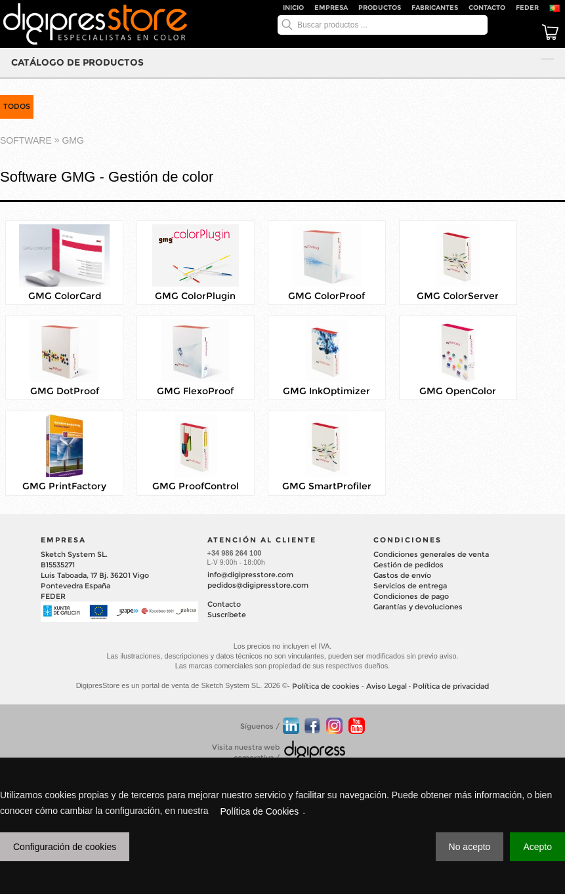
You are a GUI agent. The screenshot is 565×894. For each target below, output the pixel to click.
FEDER (527, 7)
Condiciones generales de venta (431, 554)
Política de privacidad (451, 686)
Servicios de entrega (410, 585)
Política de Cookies (259, 811)
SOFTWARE (26, 140)
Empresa (331, 7)
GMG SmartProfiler (326, 487)
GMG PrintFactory (64, 487)
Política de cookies (326, 686)
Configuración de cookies (64, 847)
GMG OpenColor (457, 391)
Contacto (487, 7)
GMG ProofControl (195, 487)
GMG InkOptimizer (326, 391)
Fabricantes (434, 7)
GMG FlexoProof (195, 391)
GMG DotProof (64, 391)
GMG (72, 140)
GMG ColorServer (458, 296)
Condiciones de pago (411, 596)
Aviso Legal (386, 686)
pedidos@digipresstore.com (257, 585)
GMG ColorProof (326, 296)
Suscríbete (226, 614)
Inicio (293, 7)
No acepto (470, 847)
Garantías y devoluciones (418, 606)
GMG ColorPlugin (195, 296)
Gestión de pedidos (408, 564)
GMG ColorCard (64, 296)
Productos (379, 7)
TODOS (16, 106)
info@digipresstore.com (250, 574)
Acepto (537, 847)
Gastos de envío (402, 575)
